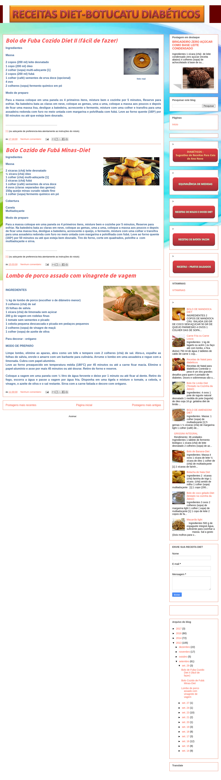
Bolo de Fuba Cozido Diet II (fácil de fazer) (61, 40)
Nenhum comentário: (31, 139)
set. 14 (186, 750)
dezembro (184, 647)
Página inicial (84, 405)
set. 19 (186, 726)
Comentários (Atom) (88, 416)
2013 (179, 642)
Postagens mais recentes (21, 405)
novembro (184, 651)
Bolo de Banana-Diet (198, 451)
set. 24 (186, 707)
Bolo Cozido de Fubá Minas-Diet (48, 150)
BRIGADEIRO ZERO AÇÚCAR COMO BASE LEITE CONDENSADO (192, 45)
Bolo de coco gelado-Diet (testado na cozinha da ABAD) (200, 496)
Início (175, 124)
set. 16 (186, 741)
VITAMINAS (178, 290)
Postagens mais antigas (146, 405)
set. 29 (186, 665)
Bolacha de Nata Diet (198, 472)
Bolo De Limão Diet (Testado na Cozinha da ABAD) (200, 386)
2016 (179, 633)
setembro (184, 661)
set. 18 (186, 731)
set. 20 (186, 722)
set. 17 (186, 736)
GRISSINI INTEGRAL (186, 433)
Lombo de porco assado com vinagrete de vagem (71, 275)
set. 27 (186, 702)
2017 (179, 628)
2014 (179, 638)
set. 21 (186, 717)
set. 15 (186, 746)
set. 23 (186, 712)
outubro (183, 656)
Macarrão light (194, 519)
